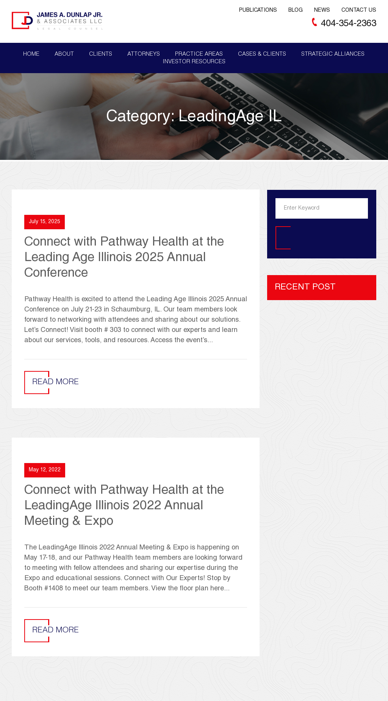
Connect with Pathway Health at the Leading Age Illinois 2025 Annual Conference (124, 258)
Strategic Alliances (333, 54)
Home (31, 54)
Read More (55, 382)
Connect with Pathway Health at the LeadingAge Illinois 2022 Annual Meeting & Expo (124, 507)
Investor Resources (194, 62)
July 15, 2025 (44, 222)
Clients (100, 54)
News (322, 10)
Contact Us (358, 10)
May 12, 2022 (45, 470)
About (64, 54)
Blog (295, 10)
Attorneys (143, 54)
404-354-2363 (348, 24)
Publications (258, 10)
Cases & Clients (262, 54)
